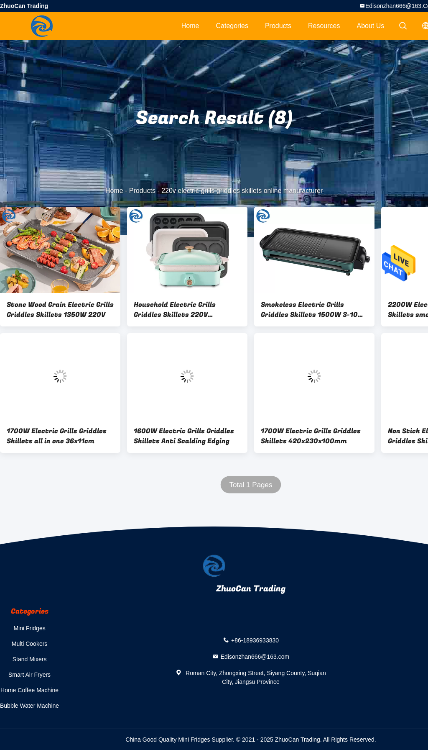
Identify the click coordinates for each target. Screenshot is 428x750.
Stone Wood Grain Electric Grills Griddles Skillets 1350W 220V (60, 310)
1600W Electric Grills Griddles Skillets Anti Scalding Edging (184, 436)
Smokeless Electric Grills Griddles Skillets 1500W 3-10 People (309, 310)
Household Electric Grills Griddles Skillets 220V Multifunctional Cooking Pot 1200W (181, 310)
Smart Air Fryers (29, 674)
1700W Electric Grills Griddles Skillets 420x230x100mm (311, 436)
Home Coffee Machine (29, 690)
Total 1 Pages (250, 485)
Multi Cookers (30, 643)
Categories (232, 25)
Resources (324, 25)
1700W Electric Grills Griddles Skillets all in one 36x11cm (57, 436)
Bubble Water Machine (29, 705)
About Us (371, 25)
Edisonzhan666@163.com (255, 656)
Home (190, 25)
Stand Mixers (30, 659)
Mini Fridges (29, 628)
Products (278, 25)
